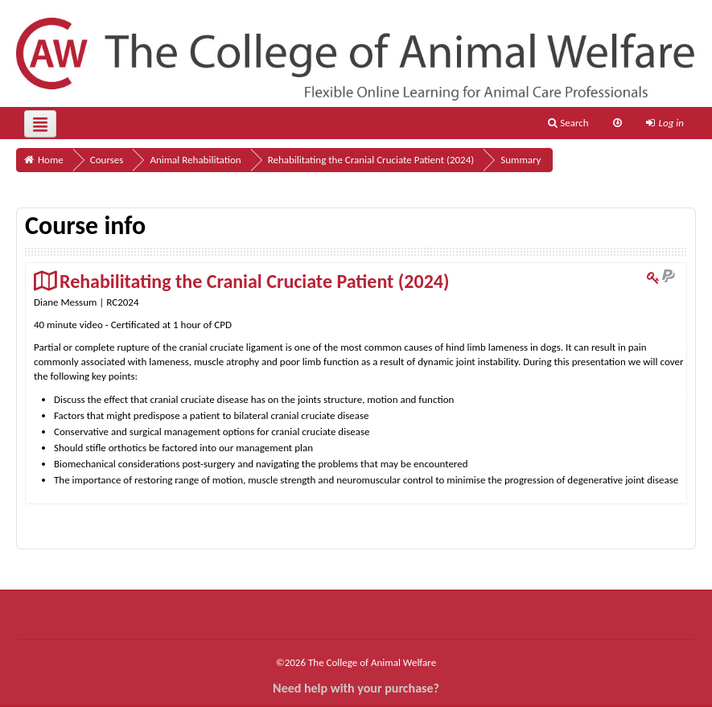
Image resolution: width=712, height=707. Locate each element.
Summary (520, 160)
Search (568, 123)
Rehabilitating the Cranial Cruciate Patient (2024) (254, 281)
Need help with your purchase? (356, 688)
